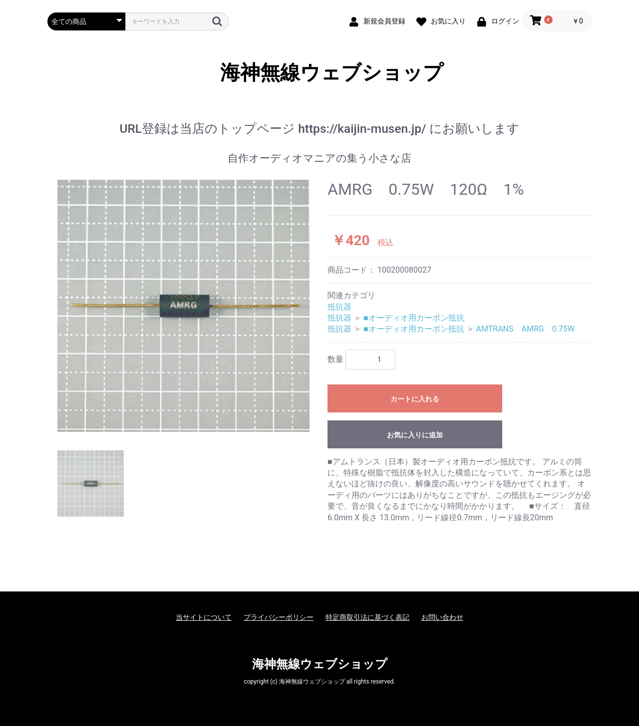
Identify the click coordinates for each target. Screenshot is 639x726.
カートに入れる (414, 399)
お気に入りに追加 (415, 435)
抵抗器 (339, 307)
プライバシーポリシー (279, 617)
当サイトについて (204, 617)
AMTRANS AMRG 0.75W (525, 329)
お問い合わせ (442, 617)
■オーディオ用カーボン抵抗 (413, 318)
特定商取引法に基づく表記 (367, 617)
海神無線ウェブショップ (320, 72)
